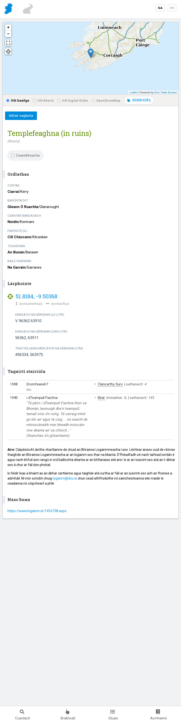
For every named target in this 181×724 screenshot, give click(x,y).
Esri (156, 92)
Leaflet (133, 92)
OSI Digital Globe (72, 100)
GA (160, 8)
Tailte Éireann (169, 92)
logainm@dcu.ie (65, 478)
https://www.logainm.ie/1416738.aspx (36, 511)
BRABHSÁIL (139, 100)
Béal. (101, 398)
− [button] (8, 34)
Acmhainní (158, 715)
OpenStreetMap (106, 100)
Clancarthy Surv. (110, 384)
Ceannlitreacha (25, 155)
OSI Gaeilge (17, 100)
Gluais (113, 715)
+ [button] (8, 27)
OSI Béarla (43, 100)
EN (172, 8)
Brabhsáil (68, 715)
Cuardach (22, 715)
